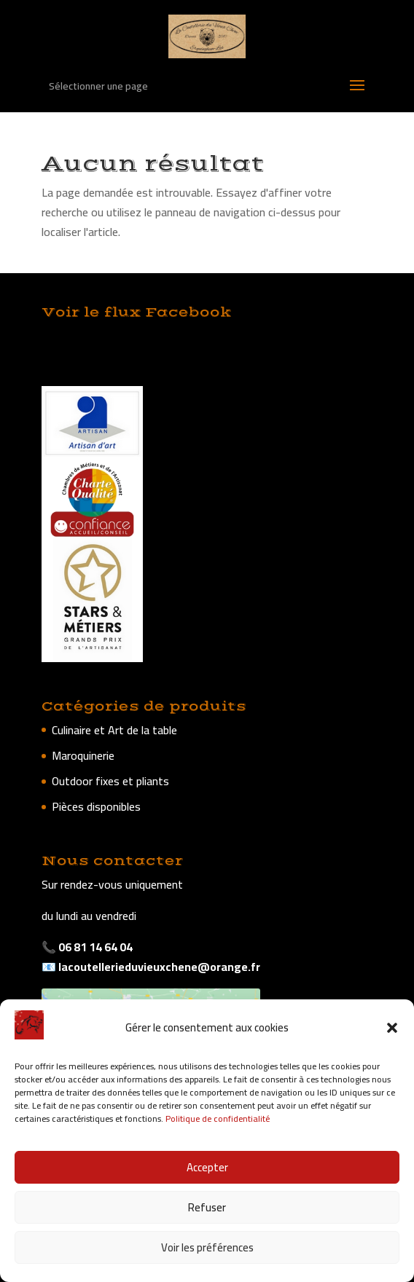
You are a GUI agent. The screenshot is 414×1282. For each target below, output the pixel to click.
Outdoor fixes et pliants (110, 781)
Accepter (207, 1167)
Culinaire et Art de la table (114, 730)
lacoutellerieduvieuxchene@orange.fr (158, 967)
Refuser (207, 1207)
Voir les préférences (207, 1247)
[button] (392, 1028)
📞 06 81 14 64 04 (87, 947)
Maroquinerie (83, 755)
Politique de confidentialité (217, 1118)
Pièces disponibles (96, 806)
